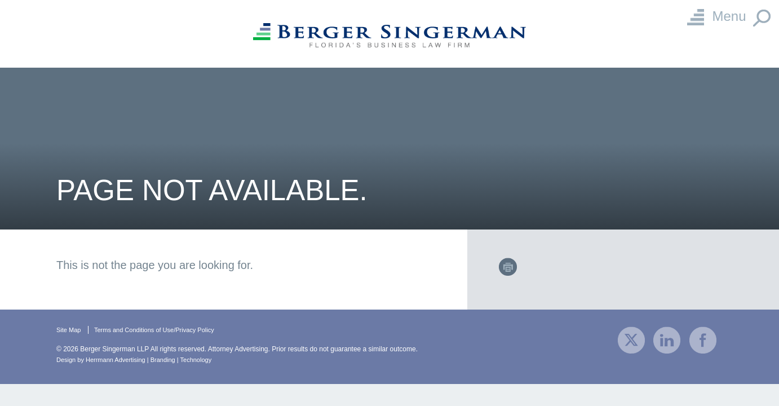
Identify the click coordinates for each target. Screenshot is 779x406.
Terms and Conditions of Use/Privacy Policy (161, 330)
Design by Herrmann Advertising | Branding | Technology (140, 360)
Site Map (69, 330)
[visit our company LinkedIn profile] (666, 339)
